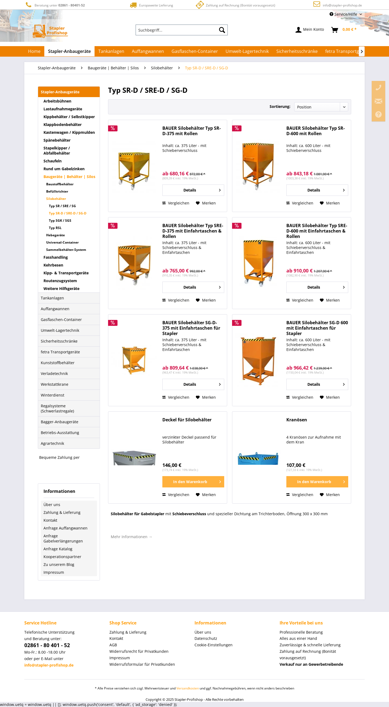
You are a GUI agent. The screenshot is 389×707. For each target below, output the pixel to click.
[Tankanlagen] (111, 51)
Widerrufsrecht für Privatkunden (139, 651)
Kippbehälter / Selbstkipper (69, 116)
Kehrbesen (53, 265)
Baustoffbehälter (59, 184)
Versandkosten (187, 688)
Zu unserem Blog (58, 564)
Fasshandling (55, 257)
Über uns (51, 504)
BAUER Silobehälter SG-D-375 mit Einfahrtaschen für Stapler (191, 328)
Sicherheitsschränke (59, 341)
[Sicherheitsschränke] (297, 51)
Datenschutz (205, 638)
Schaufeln (52, 160)
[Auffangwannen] (148, 51)
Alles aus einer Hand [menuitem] (298, 638)
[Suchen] (222, 30)
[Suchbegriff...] (182, 30)
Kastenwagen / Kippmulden (69, 132)
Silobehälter (56, 198)
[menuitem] (182, 30)
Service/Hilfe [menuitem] (344, 14)
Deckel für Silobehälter (187, 420)
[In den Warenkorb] (193, 481)
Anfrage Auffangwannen (65, 528)
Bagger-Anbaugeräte (59, 421)
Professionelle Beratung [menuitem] (301, 632)
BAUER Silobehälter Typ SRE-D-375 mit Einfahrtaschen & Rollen (192, 231)
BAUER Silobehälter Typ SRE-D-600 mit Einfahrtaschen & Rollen (316, 231)
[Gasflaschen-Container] (195, 51)
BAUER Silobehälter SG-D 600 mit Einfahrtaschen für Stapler (317, 328)
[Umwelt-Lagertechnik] (247, 51)
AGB (113, 644)
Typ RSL (55, 228)
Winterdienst (52, 395)
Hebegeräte (55, 235)
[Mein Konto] (310, 30)
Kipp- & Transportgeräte (66, 272)
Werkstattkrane (54, 384)
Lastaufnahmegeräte (62, 108)
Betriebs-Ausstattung (60, 432)
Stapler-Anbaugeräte (60, 91)
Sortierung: (280, 106)
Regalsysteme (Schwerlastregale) (57, 408)
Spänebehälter (57, 140)
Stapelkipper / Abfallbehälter (56, 150)
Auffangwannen (55, 308)
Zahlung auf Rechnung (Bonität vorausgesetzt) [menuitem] (308, 654)
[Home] (34, 51)
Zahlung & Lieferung (62, 512)
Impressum (53, 572)
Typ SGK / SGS (60, 220)
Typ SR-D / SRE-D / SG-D (67, 213)
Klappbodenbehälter (62, 124)
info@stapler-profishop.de (342, 5)
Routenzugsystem (60, 280)
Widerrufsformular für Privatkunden (142, 664)
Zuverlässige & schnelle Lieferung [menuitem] (310, 644)
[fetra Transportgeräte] (347, 51)
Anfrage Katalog (57, 548)
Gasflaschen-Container (61, 319)
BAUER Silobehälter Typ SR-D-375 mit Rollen (191, 130)
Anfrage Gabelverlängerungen (63, 538)
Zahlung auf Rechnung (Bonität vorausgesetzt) (234, 5)
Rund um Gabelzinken (64, 168)
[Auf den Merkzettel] (206, 203)
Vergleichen (175, 203)
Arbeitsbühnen (57, 101)
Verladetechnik (54, 373)
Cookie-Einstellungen (213, 644)
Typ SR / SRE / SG (62, 206)
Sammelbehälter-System (66, 249)
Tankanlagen (52, 297)
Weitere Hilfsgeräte (61, 288)
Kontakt (50, 520)
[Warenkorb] (344, 30)
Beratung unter (54, 5)
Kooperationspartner (62, 556)
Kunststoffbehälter (58, 362)
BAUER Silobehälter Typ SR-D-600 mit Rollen (315, 130)
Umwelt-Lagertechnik (60, 330)
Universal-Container (62, 242)
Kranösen (296, 420)
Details (202, 189)
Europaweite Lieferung (151, 5)
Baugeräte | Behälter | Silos (69, 176)
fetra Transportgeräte (60, 351)
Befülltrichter (57, 191)
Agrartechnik (52, 443)
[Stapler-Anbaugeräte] (69, 51)
